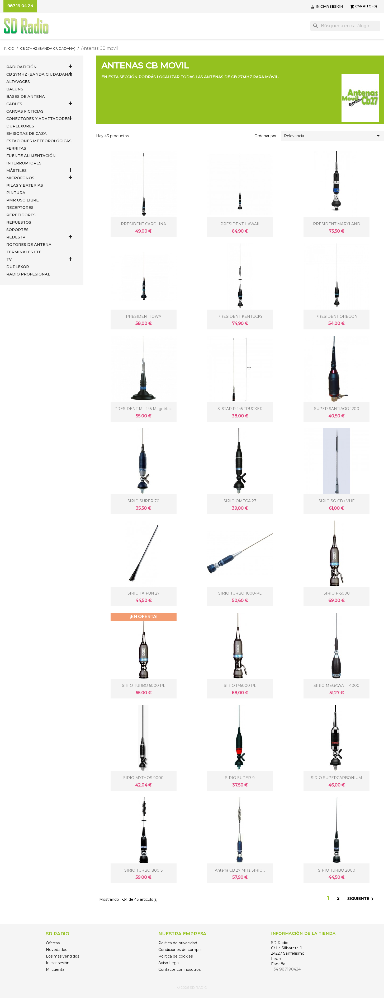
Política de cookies (175, 956)
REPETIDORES (21, 215)
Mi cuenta (55, 969)
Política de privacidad (177, 943)
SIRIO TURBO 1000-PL (240, 593)
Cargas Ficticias (25, 111)
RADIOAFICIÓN (21, 67)
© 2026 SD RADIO (192, 988)
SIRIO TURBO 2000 (336, 870)
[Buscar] (345, 26)
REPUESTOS (18, 222)
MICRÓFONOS (20, 178)
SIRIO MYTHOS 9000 (143, 777)
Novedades (56, 949)
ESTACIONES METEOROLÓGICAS (39, 141)
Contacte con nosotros (179, 969)
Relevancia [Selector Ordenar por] (332, 136)
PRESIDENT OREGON (336, 316)
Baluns (14, 89)
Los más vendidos (62, 956)
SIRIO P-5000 (337, 593)
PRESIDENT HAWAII (239, 224)
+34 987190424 (286, 969)
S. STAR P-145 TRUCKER (240, 408)
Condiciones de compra (180, 949)
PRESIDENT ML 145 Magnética (144, 408)
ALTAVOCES (18, 81)
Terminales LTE (23, 252)
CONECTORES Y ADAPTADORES (38, 118)
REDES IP (15, 237)
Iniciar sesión (57, 962)
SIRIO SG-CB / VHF (336, 501)
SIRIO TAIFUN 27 (143, 593)
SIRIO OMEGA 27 (240, 501)
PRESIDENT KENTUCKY (240, 316)
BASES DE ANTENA (25, 96)
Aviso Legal (168, 962)
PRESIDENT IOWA (143, 316)
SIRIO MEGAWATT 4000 (336, 685)
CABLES (14, 104)
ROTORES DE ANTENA (28, 244)
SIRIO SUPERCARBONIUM (336, 777)
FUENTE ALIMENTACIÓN (31, 155)
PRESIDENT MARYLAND (336, 224)
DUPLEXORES (20, 126)
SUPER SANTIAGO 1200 (336, 408)
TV (9, 259)
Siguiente (361, 899)
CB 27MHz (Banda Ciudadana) (39, 74)
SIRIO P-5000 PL (240, 685)
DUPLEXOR (17, 266)
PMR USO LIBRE (22, 200)
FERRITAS (16, 148)
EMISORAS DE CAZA (26, 133)
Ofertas (53, 943)
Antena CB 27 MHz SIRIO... (240, 870)
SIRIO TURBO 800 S (143, 870)
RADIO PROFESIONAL (28, 274)
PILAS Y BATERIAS (24, 185)
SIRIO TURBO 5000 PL (143, 685)
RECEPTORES (20, 207)
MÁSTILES (16, 170)
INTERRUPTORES (23, 163)
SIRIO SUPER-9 (240, 777)
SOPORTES (17, 229)
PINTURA (15, 192)
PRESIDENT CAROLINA (143, 224)
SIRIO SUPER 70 (143, 501)
